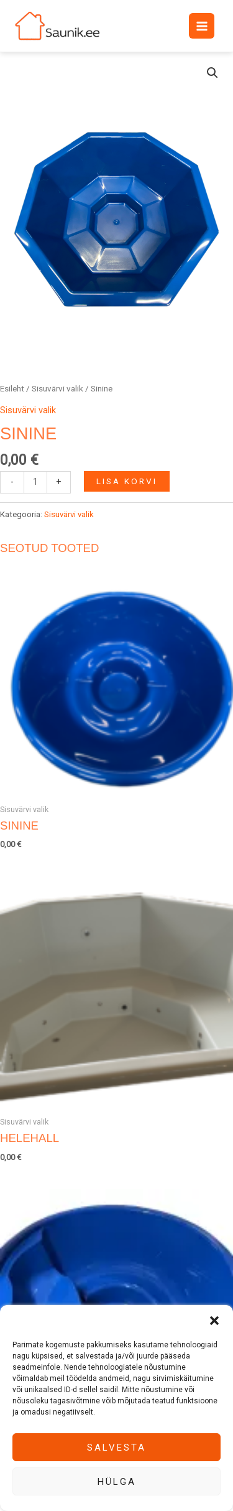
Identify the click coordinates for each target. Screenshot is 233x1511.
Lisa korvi (126, 481)
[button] (214, 1320)
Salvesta (116, 1447)
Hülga (117, 1481)
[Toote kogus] (35, 482)
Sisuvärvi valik (57, 388)
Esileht (12, 388)
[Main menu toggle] (201, 25)
